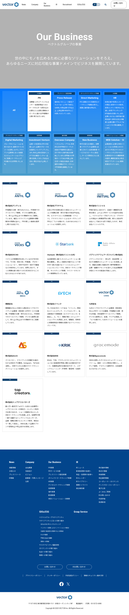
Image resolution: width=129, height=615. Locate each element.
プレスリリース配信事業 (57, 474)
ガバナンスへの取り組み (48, 548)
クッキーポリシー (53, 575)
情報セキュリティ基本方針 (94, 575)
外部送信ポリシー (72, 575)
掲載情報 (12, 468)
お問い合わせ (118, 4)
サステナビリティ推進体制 (49, 545)
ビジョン (28, 474)
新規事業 (51, 495)
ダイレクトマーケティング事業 (59, 478)
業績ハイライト (82, 485)
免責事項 (102, 502)
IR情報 (11, 478)
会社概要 (28, 468)
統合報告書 (80, 488)
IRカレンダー (81, 478)
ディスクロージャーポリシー (109, 485)
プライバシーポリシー (33, 575)
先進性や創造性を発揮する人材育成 (52, 531)
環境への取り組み (45, 555)
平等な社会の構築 (46, 538)
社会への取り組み (45, 552)
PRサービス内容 (54, 471)
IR (77, 462)
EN (98, 4)
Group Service (81, 511)
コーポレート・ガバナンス (109, 481)
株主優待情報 (104, 478)
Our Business (54, 462)
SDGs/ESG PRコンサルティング (51, 524)
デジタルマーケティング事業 (59, 485)
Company (29, 462)
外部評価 (102, 499)
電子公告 (102, 488)
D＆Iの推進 (44, 534)
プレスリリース (15, 474)
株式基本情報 (104, 468)
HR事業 (51, 481)
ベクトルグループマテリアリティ (51, 517)
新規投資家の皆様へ (83, 471)
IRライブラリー (82, 481)
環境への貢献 (45, 541)
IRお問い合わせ (104, 495)
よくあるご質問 (104, 492)
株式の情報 (103, 471)
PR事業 (51, 468)
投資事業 (51, 488)
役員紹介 (28, 471)
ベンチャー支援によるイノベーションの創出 (55, 528)
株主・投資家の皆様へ (84, 474)
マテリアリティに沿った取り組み (51, 521)
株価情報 (102, 474)
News (11, 462)
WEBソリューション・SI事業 (59, 499)
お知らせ (12, 471)
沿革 (27, 481)
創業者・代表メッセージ (34, 478)
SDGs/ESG (44, 511)
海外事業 (51, 492)
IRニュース (80, 468)
